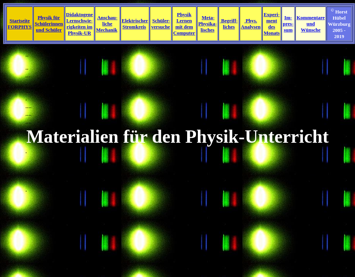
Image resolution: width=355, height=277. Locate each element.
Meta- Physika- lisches (207, 24)
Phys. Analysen (250, 24)
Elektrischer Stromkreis (135, 24)
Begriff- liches (229, 24)
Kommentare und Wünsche (311, 24)
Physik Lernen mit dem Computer (184, 24)
